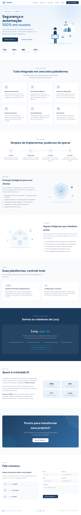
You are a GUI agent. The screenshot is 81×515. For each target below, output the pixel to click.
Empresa (63, 472)
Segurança (42, 2)
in (43, 510)
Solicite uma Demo (10, 39)
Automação (50, 2)
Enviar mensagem (50, 497)
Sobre (62, 2)
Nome (44, 472)
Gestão (57, 2)
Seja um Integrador (72, 2)
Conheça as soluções (26, 39)
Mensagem (45, 485)
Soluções (35, 2)
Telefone (63, 479)
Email (44, 479)
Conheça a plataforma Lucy (40, 348)
